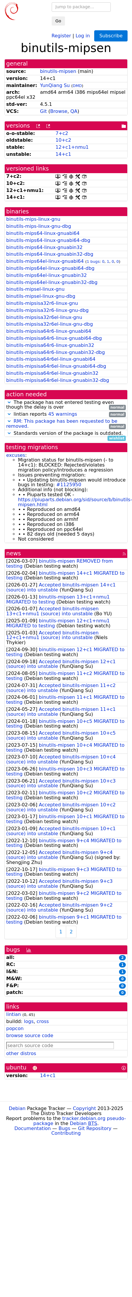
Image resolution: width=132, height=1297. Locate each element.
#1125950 (69, 484)
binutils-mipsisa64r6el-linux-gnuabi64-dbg (56, 366)
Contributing (66, 1133)
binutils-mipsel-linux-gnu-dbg (40, 296)
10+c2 (63, 140)
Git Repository (94, 1128)
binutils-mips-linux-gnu (33, 219)
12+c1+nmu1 (72, 147)
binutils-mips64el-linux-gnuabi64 (45, 261)
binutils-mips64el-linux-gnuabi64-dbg (50, 268)
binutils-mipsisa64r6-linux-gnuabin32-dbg (55, 352)
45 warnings (62, 414)
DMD (77, 85)
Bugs (64, 1128)
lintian (13, 1014)
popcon (15, 1028)
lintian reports (66, 414)
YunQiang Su (55, 85)
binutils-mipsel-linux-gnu (35, 289)
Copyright (84, 1108)
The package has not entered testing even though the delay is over (66, 405)
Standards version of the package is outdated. (66, 433)
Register (61, 35)
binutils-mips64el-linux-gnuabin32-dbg (51, 282)
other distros (21, 1053)
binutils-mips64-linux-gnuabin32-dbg (49, 254)
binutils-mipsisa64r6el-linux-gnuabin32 (52, 373)
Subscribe (111, 36)
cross (43, 1021)
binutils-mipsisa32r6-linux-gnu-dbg (47, 310)
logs (29, 1021)
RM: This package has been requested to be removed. (61, 423)
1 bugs (93, 261)
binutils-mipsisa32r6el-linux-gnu (44, 317)
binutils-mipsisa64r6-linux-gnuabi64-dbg (54, 338)
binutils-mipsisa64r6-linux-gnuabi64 (48, 331)
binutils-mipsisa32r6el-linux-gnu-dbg (49, 324)
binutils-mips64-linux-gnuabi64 (42, 233)
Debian (17, 1108)
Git (43, 111)
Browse (58, 111)
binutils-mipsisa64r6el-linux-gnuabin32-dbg (57, 380)
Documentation (32, 1128)
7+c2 (62, 133)
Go (58, 21)
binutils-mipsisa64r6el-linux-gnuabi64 (50, 359)
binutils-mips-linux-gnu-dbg (38, 226)
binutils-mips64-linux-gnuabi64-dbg (48, 240)
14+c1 (63, 154)
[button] (9, 402)
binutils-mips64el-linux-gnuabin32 (46, 275)
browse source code (29, 1035)
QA (73, 111)
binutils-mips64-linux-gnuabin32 (44, 247)
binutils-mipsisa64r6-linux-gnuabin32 (50, 345)
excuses (15, 455)
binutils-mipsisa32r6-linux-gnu (42, 303)
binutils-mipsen (58, 71)
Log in (83, 35)
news (13, 553)
